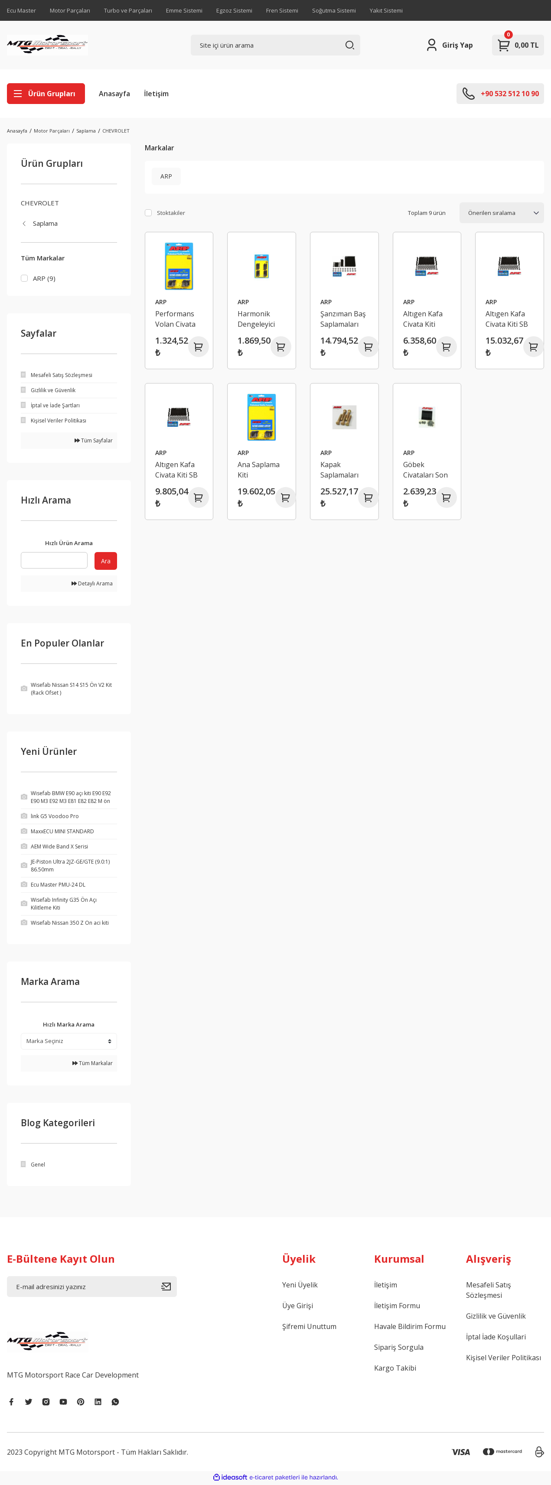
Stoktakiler (171, 213)
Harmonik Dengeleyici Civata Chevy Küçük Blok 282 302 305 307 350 (258, 319)
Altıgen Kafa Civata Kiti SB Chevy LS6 (176, 470)
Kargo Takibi (395, 1369)
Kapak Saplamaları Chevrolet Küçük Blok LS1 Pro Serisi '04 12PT (342, 470)
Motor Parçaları (70, 10)
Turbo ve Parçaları (128, 10)
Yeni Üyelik (300, 1286)
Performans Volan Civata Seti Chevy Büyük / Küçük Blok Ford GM (178, 319)
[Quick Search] (54, 561)
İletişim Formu (397, 1307)
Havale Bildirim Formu (410, 1327)
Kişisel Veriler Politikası (503, 1359)
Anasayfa (114, 93)
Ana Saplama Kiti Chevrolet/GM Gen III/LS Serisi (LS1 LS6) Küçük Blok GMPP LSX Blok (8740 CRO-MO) (261, 470)
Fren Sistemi (282, 10)
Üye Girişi (297, 1307)
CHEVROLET (116, 130)
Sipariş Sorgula (399, 1348)
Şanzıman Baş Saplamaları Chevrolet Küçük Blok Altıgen (343, 319)
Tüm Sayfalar (94, 441)
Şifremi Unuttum (309, 1327)
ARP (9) (44, 278)
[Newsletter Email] (92, 1287)
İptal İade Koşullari (496, 1338)
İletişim (156, 93)
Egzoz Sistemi (234, 10)
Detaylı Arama (92, 584)
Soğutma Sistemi (334, 10)
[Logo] (47, 45)
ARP (160, 302)
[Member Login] (449, 45)
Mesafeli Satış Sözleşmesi (488, 1291)
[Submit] (169, 1287)
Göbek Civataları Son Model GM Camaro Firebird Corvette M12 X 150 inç (425, 470)
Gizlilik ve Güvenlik (496, 1317)
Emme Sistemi (184, 10)
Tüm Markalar (92, 1064)
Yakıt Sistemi (386, 10)
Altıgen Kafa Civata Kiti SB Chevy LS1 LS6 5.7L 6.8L (509, 319)
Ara (106, 562)
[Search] (276, 45)
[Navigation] (46, 93)
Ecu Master (21, 10)
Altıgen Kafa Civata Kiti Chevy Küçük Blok (423, 319)
